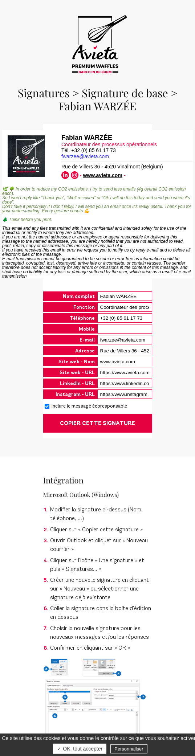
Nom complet (79, 296)
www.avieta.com (102, 175)
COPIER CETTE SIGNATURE (97, 423)
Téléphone (82, 318)
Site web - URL (77, 372)
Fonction (84, 307)
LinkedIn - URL (77, 383)
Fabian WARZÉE (97, 106)
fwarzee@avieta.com (85, 156)
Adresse (85, 350)
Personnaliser (128, 750)
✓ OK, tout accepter (79, 750)
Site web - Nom (76, 361)
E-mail (87, 339)
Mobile (87, 329)
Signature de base (125, 93)
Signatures (44, 93)
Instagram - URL (75, 394)
